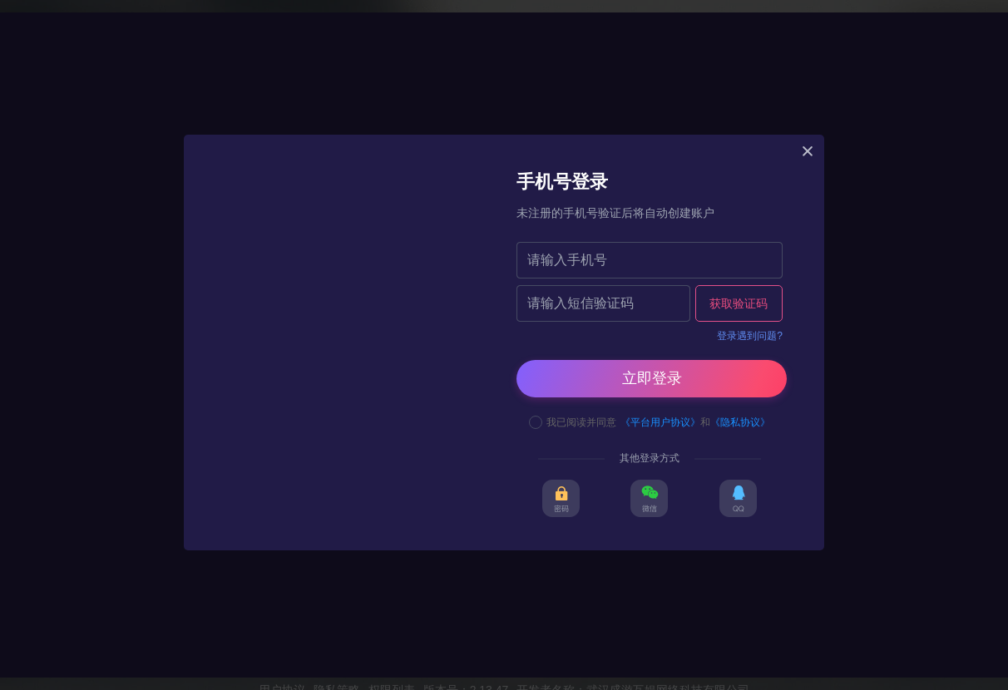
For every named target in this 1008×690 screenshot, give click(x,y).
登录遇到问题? (750, 336)
